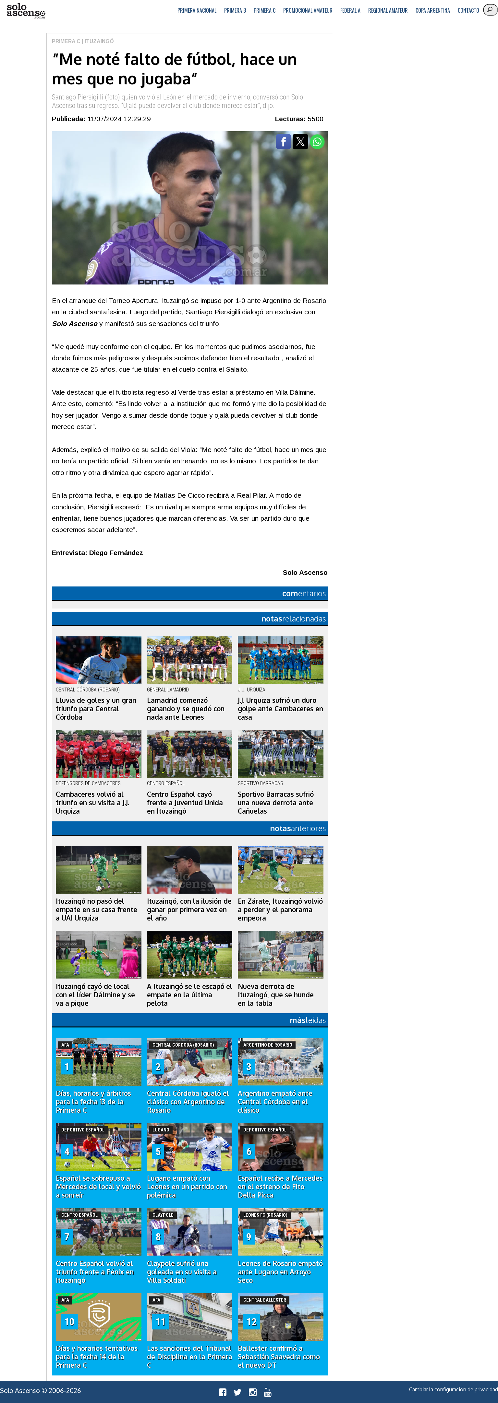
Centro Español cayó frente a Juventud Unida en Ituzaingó (185, 802)
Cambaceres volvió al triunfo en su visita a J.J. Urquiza (92, 802)
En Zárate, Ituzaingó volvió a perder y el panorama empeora (280, 909)
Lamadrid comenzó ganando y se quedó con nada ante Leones (186, 708)
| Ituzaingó (97, 41)
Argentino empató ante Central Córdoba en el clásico (275, 1101)
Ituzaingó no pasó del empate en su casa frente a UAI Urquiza (96, 909)
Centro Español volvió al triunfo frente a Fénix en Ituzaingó (95, 1271)
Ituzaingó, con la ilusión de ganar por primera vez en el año (189, 909)
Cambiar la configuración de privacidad (453, 1389)
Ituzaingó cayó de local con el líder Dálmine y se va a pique (95, 994)
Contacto (468, 10)
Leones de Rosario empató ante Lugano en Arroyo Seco (280, 1271)
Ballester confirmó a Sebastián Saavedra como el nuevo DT (279, 1356)
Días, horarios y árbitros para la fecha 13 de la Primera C (93, 1101)
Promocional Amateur (308, 10)
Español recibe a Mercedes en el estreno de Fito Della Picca (280, 1186)
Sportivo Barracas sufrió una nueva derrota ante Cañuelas (276, 802)
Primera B (235, 10)
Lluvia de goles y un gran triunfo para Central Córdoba (96, 708)
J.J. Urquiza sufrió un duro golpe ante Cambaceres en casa (280, 708)
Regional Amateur (388, 10)
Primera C (264, 10)
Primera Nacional (196, 10)
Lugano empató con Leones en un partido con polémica (187, 1186)
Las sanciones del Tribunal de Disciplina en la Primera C (189, 1356)
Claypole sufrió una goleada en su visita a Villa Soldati (182, 1271)
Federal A (350, 10)
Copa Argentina (433, 10)
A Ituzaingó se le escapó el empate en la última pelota (189, 994)
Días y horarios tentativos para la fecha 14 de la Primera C (97, 1356)
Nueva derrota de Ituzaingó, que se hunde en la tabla (276, 994)
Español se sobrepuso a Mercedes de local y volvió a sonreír (98, 1186)
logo (26, 11)
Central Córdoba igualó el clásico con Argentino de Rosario (188, 1101)
